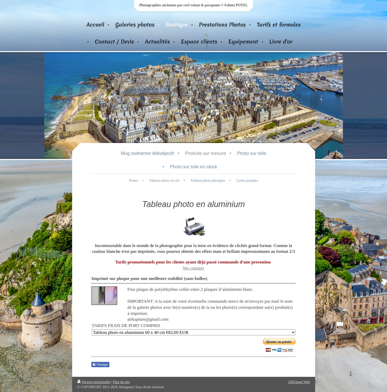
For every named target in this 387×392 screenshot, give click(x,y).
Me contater (193, 268)
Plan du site (121, 382)
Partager (100, 364)
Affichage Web (299, 382)
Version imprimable (93, 382)
